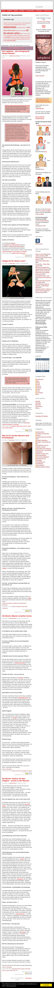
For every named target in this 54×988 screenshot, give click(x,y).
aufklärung (12, 37)
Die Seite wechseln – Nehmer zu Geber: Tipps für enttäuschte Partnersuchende (43, 290)
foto (17, 35)
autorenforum (22, 37)
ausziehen (14, 253)
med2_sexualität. (39, 214)
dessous (4, 970)
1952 (28, 22)
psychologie (40, 392)
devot (23, 606)
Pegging (15, 717)
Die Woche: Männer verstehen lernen (17, 616)
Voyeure (21, 677)
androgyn (15, 37)
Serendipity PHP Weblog (41, 416)
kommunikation (30, 10)
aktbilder (4, 37)
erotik (4, 24)
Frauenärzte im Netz (40, 225)
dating (16, 35)
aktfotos (5, 30)
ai (26, 27)
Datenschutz (47, 10)
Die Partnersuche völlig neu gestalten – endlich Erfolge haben (42, 285)
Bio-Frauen (23, 932)
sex (26, 426)
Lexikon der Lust (39, 108)
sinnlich (29, 426)
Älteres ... (37, 408)
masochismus (5, 608)
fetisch (11, 970)
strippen (6, 427)
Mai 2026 (37, 401)
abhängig (24, 27)
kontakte (22, 10)
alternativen (24, 30)
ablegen (21, 33)
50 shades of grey (20, 27)
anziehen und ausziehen (7, 251)
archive (3, 769)
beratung (13, 35)
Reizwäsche (20, 879)
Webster (13, 243)
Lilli (46, 151)
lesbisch (12, 24)
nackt (22, 24)
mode (23, 35)
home (3, 10)
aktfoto (28, 27)
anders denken (40, 432)
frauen (21, 253)
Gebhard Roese (12, 618)
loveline (49, 209)
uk (25, 24)
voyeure (30, 770)
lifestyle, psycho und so (42, 453)
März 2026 (38, 404)
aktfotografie (10, 35)
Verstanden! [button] (46, 985)
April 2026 (37, 403)
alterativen (21, 30)
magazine (20, 24)
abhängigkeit (9, 27)
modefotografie (26, 35)
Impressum (39, 10)
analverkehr (8, 37)
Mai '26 (42, 371)
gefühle (16, 10)
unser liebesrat (40, 465)
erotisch (17, 253)
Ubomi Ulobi (11, 263)
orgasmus (4, 35)
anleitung (17, 37)
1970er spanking (15, 24)
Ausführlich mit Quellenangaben (12, 244)
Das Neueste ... (39, 406)
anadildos (29, 37)
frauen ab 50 (28, 33)
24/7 (16, 27)
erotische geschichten (11, 40)
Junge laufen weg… (21, 913)
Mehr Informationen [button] (11, 985)
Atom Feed (39, 243)
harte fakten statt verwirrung (44, 448)
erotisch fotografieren (42, 440)
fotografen (20, 35)
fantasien (39, 387)
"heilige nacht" (5, 22)
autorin (25, 37)
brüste (24, 33)
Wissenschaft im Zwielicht (43, 466)
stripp (3, 427)
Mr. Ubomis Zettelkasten (43, 456)
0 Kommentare (24, 251)
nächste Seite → (28, 978)
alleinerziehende (18, 30)
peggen (4, 568)
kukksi (29, 598)
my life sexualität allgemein (42, 220)
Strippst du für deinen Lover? (14, 261)
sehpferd (9, 10)
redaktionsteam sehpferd (14, 55)
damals (29, 35)
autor (19, 37)
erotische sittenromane (8, 24)
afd (25, 27)
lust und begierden (16, 251)
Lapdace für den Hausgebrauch (16, 246)
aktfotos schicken (11, 30)
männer (24, 770)
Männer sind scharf (20, 662)
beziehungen (18, 606)
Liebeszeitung (26, 422)
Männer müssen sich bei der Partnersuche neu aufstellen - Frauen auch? (42, 272)
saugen (7, 35)
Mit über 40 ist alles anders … (42, 260)
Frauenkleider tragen (23, 697)
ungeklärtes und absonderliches (19, 603)
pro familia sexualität (45, 210)
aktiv (26, 37)
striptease (11, 427)
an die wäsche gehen (16, 968)
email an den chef (39, 75)
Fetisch (22, 859)
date (26, 33)
